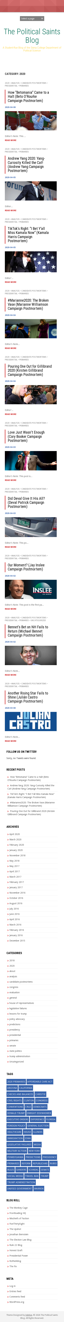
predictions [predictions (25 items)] (33, 1157)
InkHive (28, 1315)
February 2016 (16, 930)
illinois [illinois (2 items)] (37, 1132)
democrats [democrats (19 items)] (40, 1107)
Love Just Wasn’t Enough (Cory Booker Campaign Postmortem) (26, 436)
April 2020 (14, 834)
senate (12, 1045)
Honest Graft (15, 1250)
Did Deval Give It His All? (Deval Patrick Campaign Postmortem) (26, 502)
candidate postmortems (33, 83)
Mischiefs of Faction (19, 1218)
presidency (14, 1029)
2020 (7, 83)
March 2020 (15, 839)
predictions (14, 1024)
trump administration (19, 1056)
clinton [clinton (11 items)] (29, 1100)
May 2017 (14, 866)
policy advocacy (17, 1019)
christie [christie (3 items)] (40, 1094)
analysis (15, 83)
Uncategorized (38, 620)
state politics (15, 1051)
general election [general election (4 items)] (38, 1125)
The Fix (13, 1266)
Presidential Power (18, 1255)
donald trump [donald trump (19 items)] (16, 1113)
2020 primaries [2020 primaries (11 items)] (16, 1081)
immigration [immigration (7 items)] (15, 1138)
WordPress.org (16, 1302)
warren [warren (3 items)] (38, 1188)
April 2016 (14, 919)
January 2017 (16, 887)
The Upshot (15, 1229)
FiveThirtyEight (16, 1223)
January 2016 (16, 935)
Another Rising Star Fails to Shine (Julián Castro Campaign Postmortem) (28, 697)
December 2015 (17, 940)
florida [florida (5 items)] (50, 1119)
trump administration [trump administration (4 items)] (21, 1182)
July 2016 (14, 908)
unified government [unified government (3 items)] (19, 1188)
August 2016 (15, 903)
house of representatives (21, 1003)
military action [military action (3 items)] (16, 1151)
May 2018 (14, 861)
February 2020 (16, 845)
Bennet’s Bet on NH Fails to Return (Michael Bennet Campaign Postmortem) (28, 631)
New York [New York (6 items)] (34, 1151)
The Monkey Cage (18, 1207)
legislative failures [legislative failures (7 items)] (19, 1144)
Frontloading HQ (17, 1213)
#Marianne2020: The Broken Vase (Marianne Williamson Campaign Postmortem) (28, 304)
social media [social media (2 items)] (15, 1176)
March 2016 (15, 924)
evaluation (14, 992)
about (12, 971)
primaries (24, 86)
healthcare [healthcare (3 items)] (14, 1132)
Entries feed (15, 1291)
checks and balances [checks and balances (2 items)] (20, 1094)
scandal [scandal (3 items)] (34, 1169)
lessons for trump (18, 1013)
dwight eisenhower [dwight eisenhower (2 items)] (39, 1113)
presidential (11, 86)
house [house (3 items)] (27, 1132)
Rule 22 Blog (15, 1245)
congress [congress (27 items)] (42, 1100)
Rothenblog (15, 1261)
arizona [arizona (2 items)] (12, 1088)
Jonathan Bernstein (18, 1234)
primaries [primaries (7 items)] (13, 1163)
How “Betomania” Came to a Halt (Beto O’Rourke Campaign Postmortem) (28, 96)
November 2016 (17, 892)
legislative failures (18, 1008)
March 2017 (15, 876)
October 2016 (16, 898)
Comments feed (17, 1296)
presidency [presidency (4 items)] (49, 1157)
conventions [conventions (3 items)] (15, 1107)
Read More (10, 140)
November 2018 (17, 855)
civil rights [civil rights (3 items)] (14, 1100)
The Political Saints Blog (32, 36)
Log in (12, 1286)
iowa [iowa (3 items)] (28, 1138)
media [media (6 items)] (37, 1144)
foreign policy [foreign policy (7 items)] (16, 1125)
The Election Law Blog (20, 1239)
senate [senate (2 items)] (45, 1169)
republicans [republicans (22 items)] (40, 1163)
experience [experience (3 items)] (37, 1119)
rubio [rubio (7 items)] (53, 1163)
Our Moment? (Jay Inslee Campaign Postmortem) (26, 567)
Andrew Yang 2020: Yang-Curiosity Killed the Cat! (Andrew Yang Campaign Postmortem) (26, 164)
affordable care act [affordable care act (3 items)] (39, 1081)
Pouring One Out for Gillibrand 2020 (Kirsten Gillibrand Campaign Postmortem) (30, 370)
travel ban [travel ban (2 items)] (31, 1176)
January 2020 (16, 850)
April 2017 (14, 871)
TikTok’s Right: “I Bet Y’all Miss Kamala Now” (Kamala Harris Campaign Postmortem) (28, 234)
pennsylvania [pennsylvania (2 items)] (15, 1157)
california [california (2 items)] (25, 1088)
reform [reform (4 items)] (26, 1163)
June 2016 (14, 914)
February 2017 (16, 882)
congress (13, 987)
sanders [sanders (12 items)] (21, 1169)
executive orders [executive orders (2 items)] (17, 1119)
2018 (12, 960)
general (13, 997)
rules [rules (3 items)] (10, 1169)
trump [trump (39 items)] (44, 1176)
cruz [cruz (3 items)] (28, 1107)
